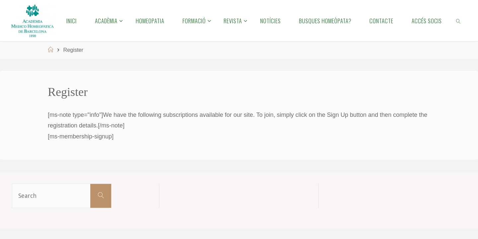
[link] (458, 20)
